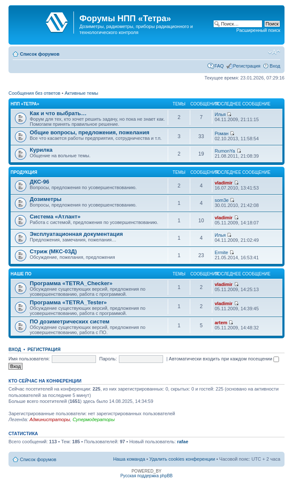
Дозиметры (46, 199)
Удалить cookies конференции (182, 459)
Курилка (41, 150)
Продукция (24, 172)
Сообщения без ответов (34, 93)
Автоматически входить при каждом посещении (224, 358)
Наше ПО (21, 274)
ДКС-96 (39, 181)
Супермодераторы (94, 419)
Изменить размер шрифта (274, 52)
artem (220, 322)
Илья (219, 114)
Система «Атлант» (55, 216)
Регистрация (246, 65)
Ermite (221, 252)
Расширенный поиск (258, 30)
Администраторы (49, 419)
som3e (221, 200)
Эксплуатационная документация (76, 234)
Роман (221, 133)
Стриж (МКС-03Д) (53, 251)
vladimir (223, 182)
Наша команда (129, 459)
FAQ (219, 65)
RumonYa (224, 150)
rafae (182, 441)
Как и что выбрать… (58, 113)
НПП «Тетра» (25, 104)
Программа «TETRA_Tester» (68, 302)
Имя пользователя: (29, 358)
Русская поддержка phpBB (146, 475)
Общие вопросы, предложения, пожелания (89, 132)
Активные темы (81, 93)
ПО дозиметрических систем (70, 321)
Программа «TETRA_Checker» (71, 283)
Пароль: (108, 358)
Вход (275, 65)
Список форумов (39, 54)
